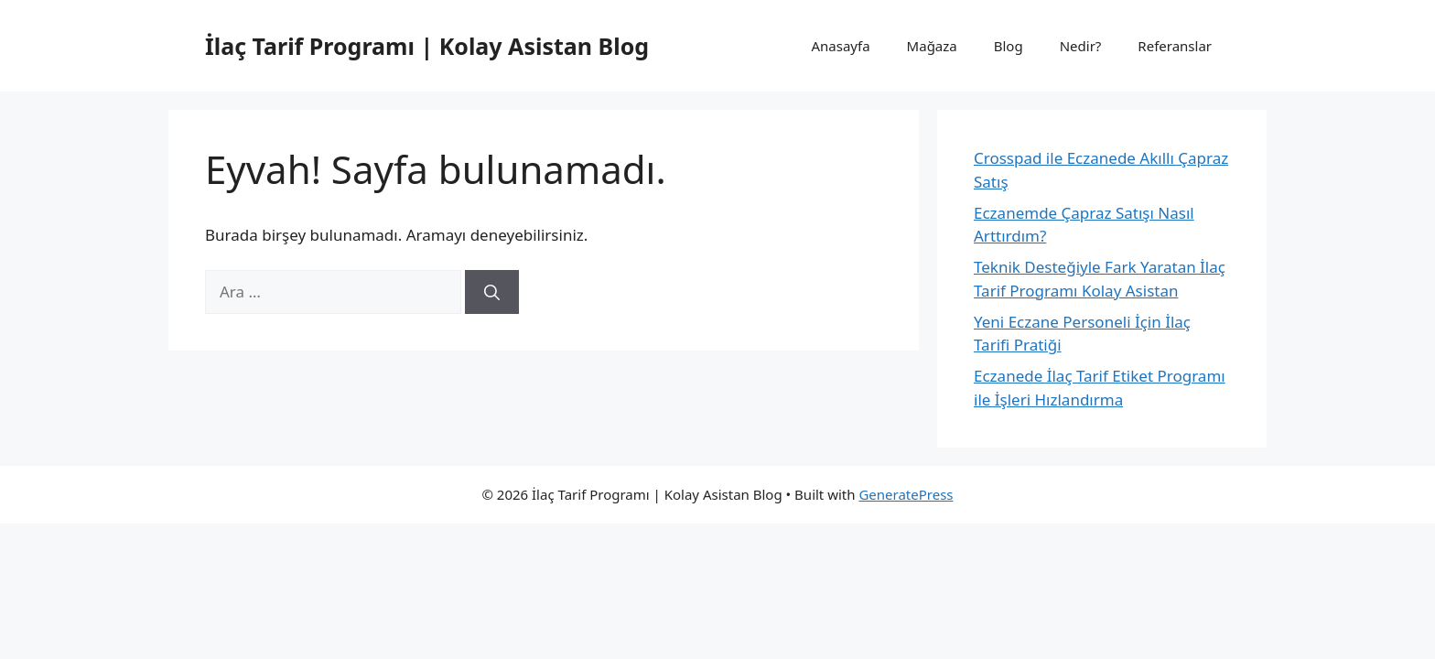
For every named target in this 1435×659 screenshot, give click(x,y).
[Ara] (492, 292)
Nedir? (1081, 46)
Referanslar (1175, 46)
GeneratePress (905, 494)
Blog (1008, 46)
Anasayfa (841, 46)
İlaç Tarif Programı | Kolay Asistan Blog (427, 45)
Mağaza (932, 46)
